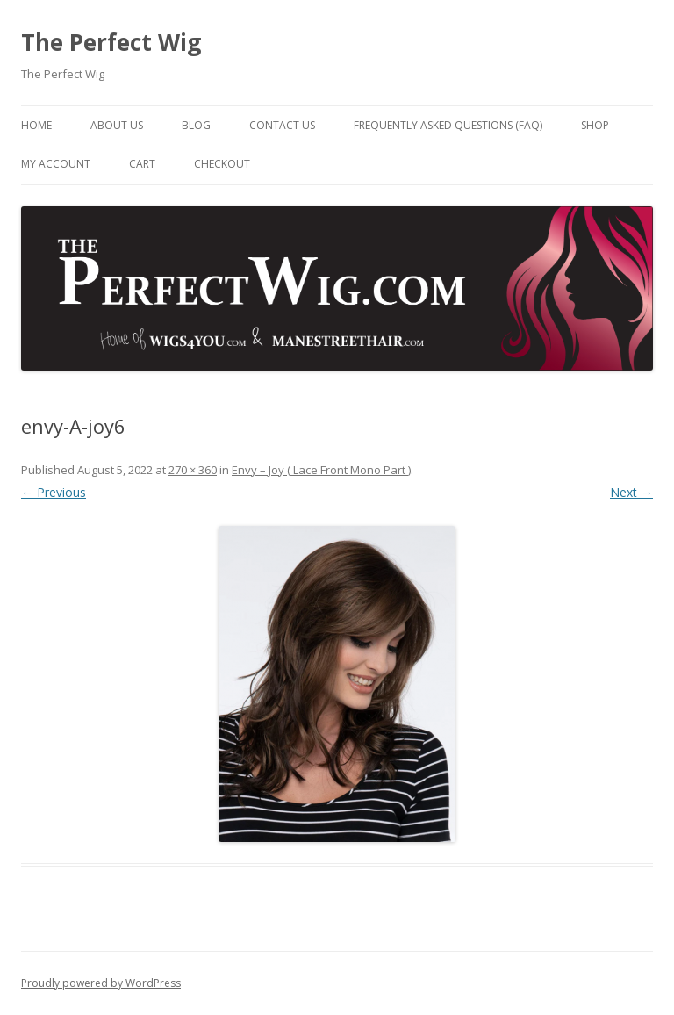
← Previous (53, 492)
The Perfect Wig (111, 42)
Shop (595, 125)
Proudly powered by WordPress (101, 982)
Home (36, 125)
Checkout (222, 163)
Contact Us (282, 125)
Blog (196, 125)
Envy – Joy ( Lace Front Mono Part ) (321, 470)
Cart (142, 163)
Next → (631, 492)
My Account (55, 163)
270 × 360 (192, 470)
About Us (116, 125)
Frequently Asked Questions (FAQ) (448, 125)
